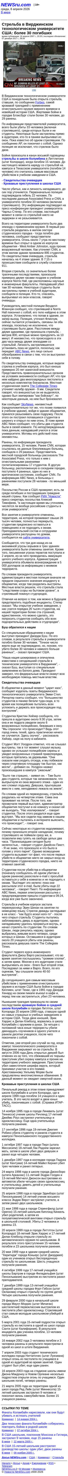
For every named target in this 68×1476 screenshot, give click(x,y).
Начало (6, 1463)
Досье (16, 1463)
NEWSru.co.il (9, 1469)
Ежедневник (39, 1463)
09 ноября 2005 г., (24, 1452)
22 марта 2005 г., (23, 1441)
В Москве (24, 1469)
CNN (34, 90)
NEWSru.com (16, 4)
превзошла (37, 1001)
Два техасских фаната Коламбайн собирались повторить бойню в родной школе (33, 1425)
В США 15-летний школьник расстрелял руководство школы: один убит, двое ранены (32, 1447)
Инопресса (39, 1469)
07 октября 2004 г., (28, 1430)
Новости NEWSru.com (17, 1471)
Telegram (7, 1466)
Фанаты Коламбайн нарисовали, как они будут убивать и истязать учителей (33, 1414)
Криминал (8, 1419)
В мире (6, 12)
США (32, 1457)
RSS (51, 1463)
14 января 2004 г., (27, 1419)
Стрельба (58, 1457)
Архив (26, 1463)
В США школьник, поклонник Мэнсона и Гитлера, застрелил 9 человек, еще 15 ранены (35, 1436)
